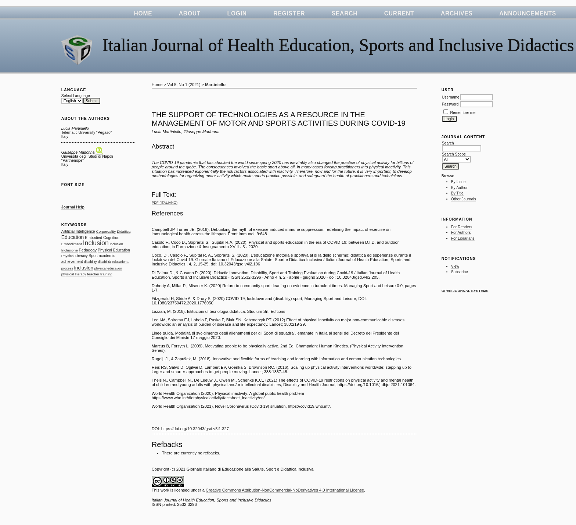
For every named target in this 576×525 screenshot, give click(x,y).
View (455, 266)
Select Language (75, 96)
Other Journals (463, 199)
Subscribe (459, 272)
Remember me (463, 113)
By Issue (458, 182)
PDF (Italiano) (165, 202)
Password (450, 104)
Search (345, 13)
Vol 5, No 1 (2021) (183, 84)
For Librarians (463, 238)
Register (289, 13)
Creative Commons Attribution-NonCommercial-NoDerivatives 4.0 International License (285, 490)
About (190, 13)
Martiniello (215, 84)
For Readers (461, 227)
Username (451, 97)
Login (237, 13)
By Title (457, 193)
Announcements (527, 13)
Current (399, 13)
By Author (459, 188)
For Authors (461, 233)
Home (143, 13)
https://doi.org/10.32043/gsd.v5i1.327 (195, 428)
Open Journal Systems (465, 291)
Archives (457, 13)
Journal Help (72, 207)
